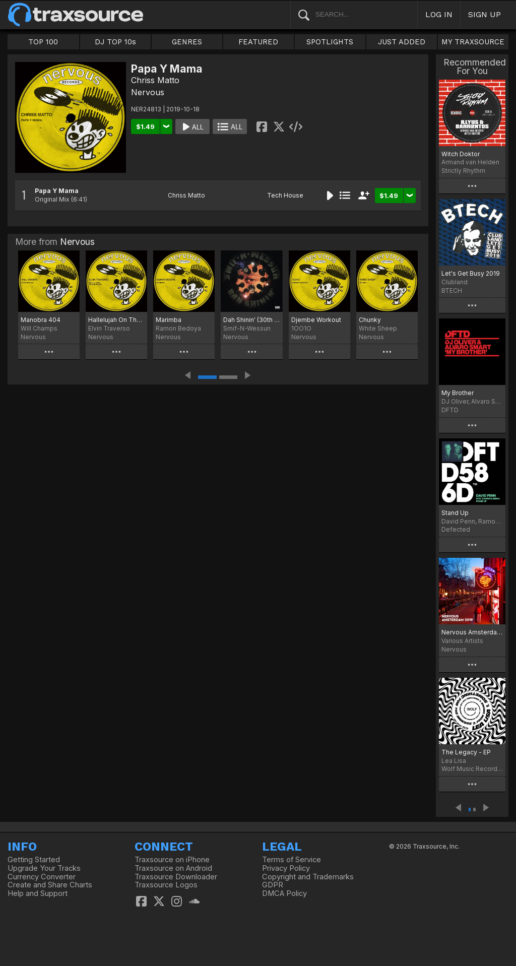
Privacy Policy (286, 868)
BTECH (451, 290)
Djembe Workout (316, 320)
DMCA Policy (284, 893)
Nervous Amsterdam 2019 (472, 632)
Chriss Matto (155, 80)
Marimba (168, 320)
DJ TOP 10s (115, 41)
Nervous (147, 92)
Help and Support (38, 893)
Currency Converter (42, 876)
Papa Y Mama (57, 191)
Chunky (370, 320)
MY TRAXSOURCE (472, 41)
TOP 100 (43, 41)
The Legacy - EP (466, 752)
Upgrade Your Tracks (44, 868)
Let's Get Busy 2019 (470, 273)
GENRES (187, 41)
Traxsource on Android (173, 868)
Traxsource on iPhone (172, 859)
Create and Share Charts (50, 884)
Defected (455, 529)
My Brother (457, 393)
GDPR (272, 884)
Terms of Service (291, 859)
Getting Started (34, 859)
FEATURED (258, 41)
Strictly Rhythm (463, 170)
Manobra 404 (40, 320)
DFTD (450, 410)
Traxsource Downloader (176, 876)
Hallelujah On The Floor (116, 320)
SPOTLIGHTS (329, 41)
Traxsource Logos (166, 884)
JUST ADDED (401, 41)
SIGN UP (484, 14)
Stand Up (455, 513)
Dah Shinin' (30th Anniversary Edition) (251, 320)
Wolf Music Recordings (472, 768)
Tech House (285, 195)
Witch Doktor (460, 154)
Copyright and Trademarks (308, 876)
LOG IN (439, 14)
